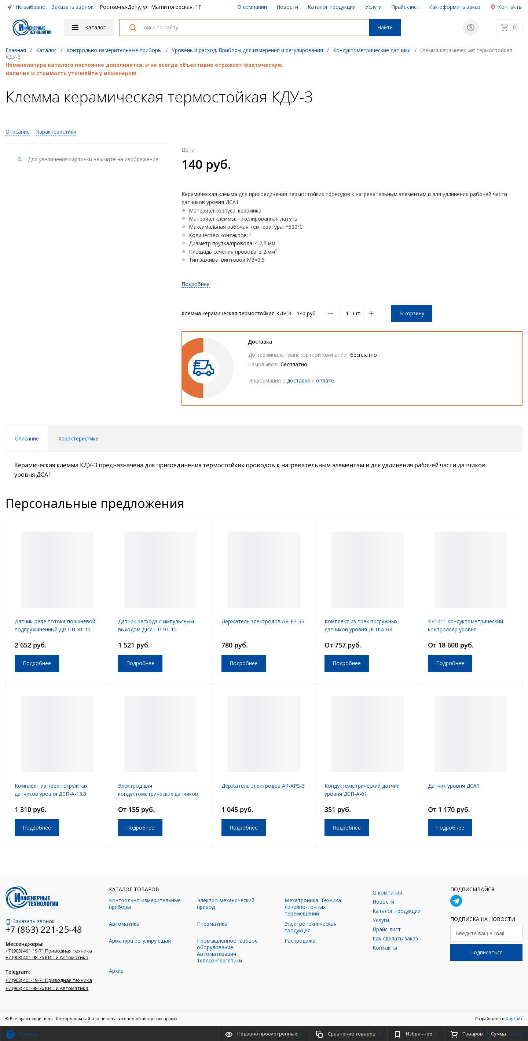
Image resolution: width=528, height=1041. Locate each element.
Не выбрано (26, 6)
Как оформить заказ (454, 6)
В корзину (411, 313)
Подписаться (486, 952)
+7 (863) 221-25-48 (44, 929)
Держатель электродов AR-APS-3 (263, 785)
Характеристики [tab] (79, 438)
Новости (287, 6)
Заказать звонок (73, 6)
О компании (252, 6)
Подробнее (196, 283)
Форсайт (513, 1018)
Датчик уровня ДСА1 (454, 785)
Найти (385, 27)
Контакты (506, 6)
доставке (298, 380)
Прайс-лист (405, 6)
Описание (18, 131)
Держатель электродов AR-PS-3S (262, 621)
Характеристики (56, 131)
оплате (325, 380)
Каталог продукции (332, 6)
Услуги (373, 6)
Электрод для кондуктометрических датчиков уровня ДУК (158, 793)
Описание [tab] (27, 438)
